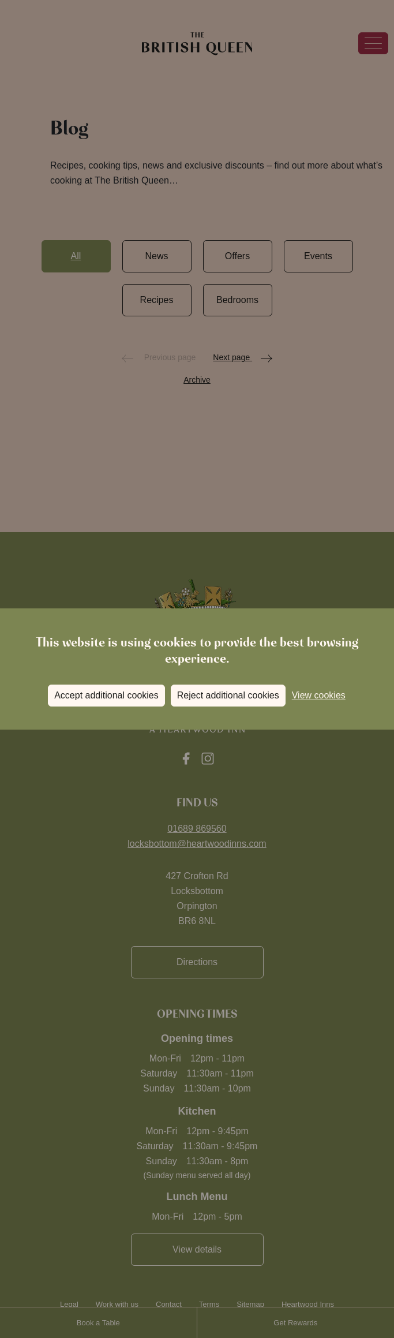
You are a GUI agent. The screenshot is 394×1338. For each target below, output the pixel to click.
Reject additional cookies (228, 695)
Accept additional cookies (106, 695)
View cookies (319, 695)
